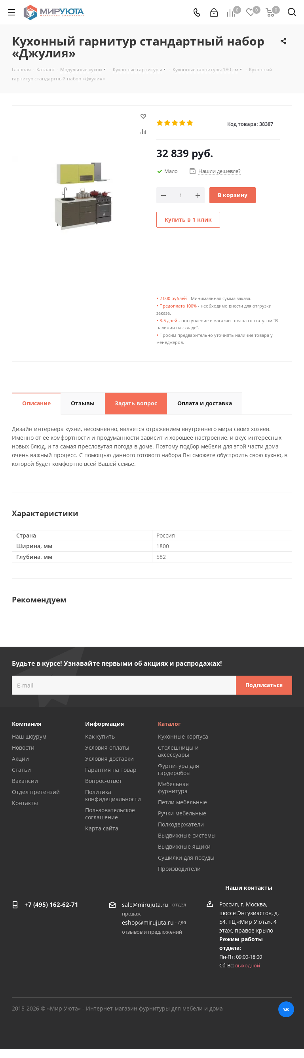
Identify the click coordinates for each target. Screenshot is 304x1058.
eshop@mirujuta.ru (148, 923)
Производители (179, 868)
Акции (20, 758)
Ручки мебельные (182, 813)
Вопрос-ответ (103, 780)
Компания (26, 723)
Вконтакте (286, 1009)
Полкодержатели (181, 824)
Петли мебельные (182, 802)
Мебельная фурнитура (173, 787)
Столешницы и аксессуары (178, 751)
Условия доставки (109, 758)
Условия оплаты (107, 747)
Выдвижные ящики (184, 846)
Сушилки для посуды (186, 857)
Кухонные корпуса (183, 736)
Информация (104, 723)
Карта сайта (101, 828)
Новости (23, 747)
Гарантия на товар (111, 769)
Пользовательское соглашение (110, 813)
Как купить (100, 736)
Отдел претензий (36, 792)
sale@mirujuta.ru (145, 904)
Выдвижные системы (187, 835)
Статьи (21, 769)
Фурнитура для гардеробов (178, 769)
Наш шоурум (29, 736)
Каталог (169, 723)
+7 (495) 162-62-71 (51, 904)
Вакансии (25, 780)
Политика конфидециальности (113, 795)
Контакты (25, 803)
